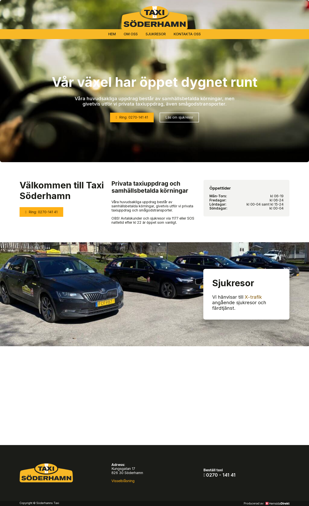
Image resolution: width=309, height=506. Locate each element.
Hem (112, 34)
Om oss (131, 34)
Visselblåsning (123, 481)
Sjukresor (156, 34)
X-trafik (253, 297)
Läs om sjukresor (179, 117)
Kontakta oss (187, 34)
